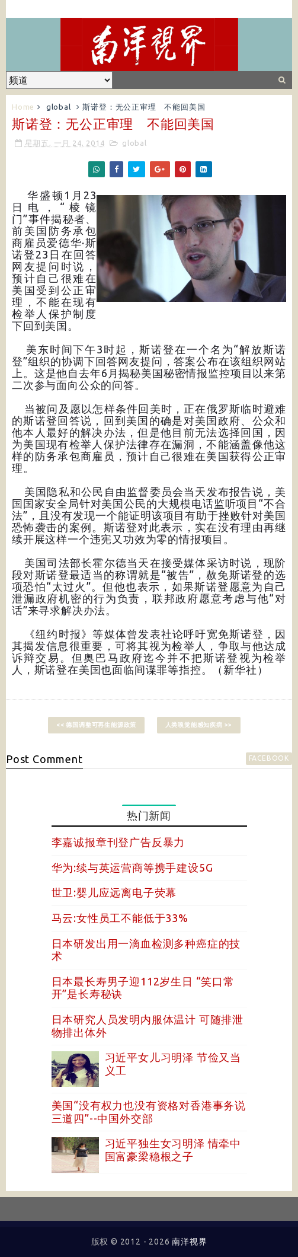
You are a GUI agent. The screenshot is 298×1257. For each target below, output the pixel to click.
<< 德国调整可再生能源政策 (96, 725)
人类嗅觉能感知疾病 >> (199, 725)
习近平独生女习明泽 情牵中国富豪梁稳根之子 (173, 1149)
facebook (269, 758)
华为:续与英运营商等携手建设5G (132, 867)
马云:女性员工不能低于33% (120, 918)
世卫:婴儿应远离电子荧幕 (114, 892)
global (58, 107)
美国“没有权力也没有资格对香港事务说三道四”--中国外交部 (149, 1111)
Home (23, 107)
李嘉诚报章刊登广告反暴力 (118, 842)
